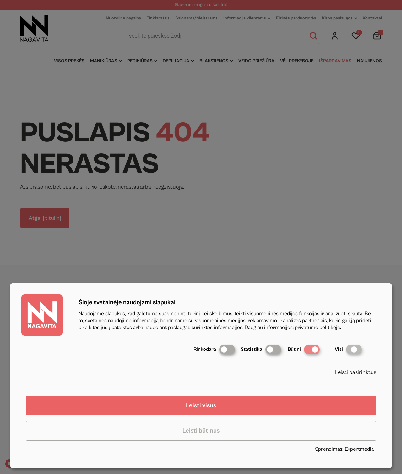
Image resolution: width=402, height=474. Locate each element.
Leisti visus (201, 405)
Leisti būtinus (201, 430)
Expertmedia (359, 449)
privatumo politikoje (317, 327)
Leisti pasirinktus (355, 372)
